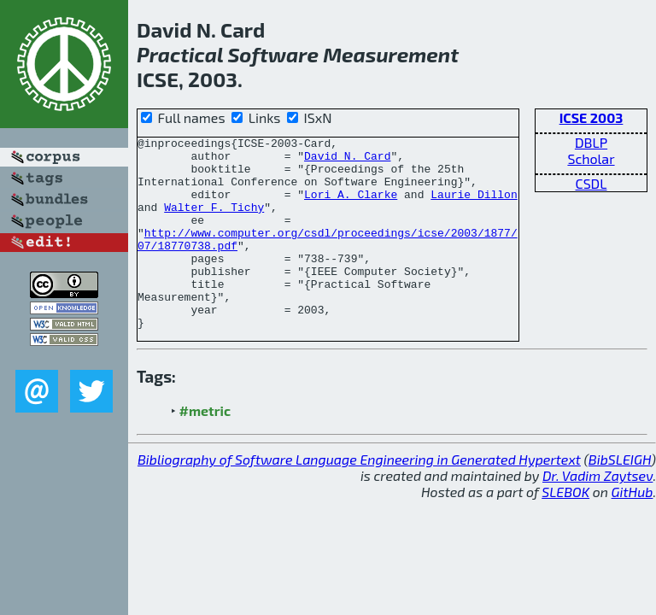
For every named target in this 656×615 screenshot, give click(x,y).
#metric (205, 449)
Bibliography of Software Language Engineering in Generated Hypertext (359, 497)
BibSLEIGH (620, 497)
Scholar (590, 158)
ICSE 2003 (591, 117)
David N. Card (347, 160)
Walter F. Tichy (214, 222)
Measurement (391, 54)
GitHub (632, 530)
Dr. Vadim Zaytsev (597, 514)
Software (273, 54)
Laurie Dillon (473, 206)
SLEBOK (565, 530)
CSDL (591, 183)
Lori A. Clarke (350, 206)
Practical (180, 54)
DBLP (591, 142)
